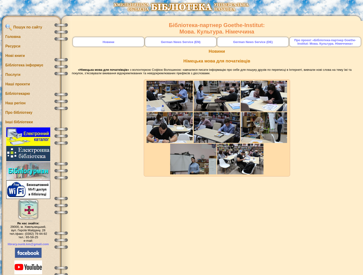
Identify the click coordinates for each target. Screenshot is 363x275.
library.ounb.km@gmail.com (28, 244)
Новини (108, 42)
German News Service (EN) (180, 42)
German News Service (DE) (253, 42)
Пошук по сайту (23, 27)
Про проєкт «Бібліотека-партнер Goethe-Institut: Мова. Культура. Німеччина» (325, 41)
